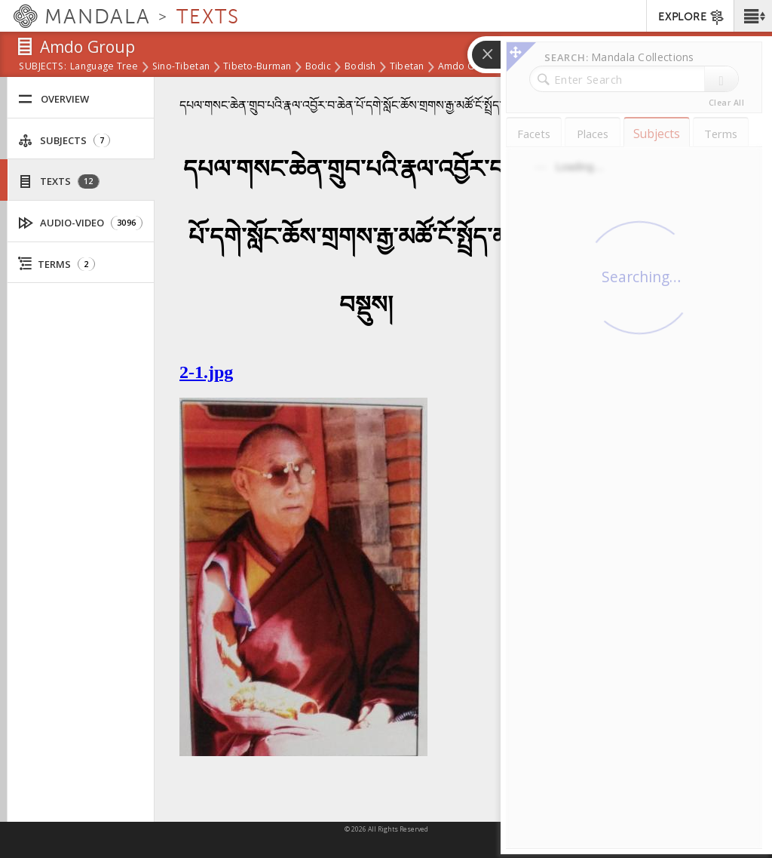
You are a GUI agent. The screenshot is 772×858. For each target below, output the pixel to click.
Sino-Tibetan (181, 67)
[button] (753, 16)
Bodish (360, 67)
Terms (56, 264)
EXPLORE (691, 17)
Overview (53, 99)
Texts (59, 181)
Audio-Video (80, 223)
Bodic (318, 67)
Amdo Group (467, 67)
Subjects (64, 141)
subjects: (42, 67)
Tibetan (407, 67)
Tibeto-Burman (257, 67)
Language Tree (104, 67)
